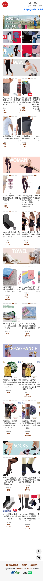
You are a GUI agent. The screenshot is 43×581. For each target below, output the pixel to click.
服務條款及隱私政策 (12, 565)
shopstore (29, 569)
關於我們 (24, 565)
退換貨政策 (34, 565)
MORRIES (19, 569)
